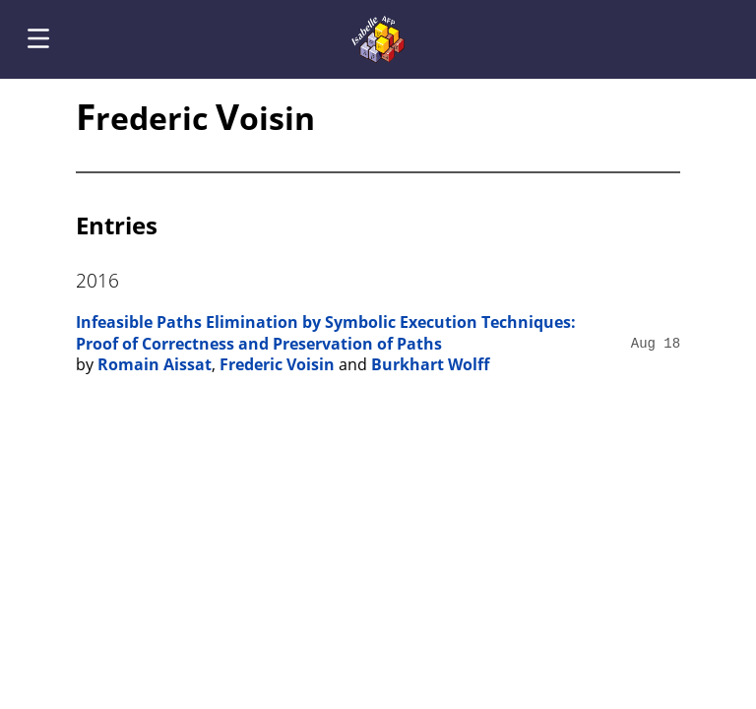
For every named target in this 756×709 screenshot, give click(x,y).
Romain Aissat (154, 364)
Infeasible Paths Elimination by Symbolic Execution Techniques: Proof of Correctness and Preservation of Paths (326, 332)
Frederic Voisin (277, 364)
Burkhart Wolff (430, 364)
